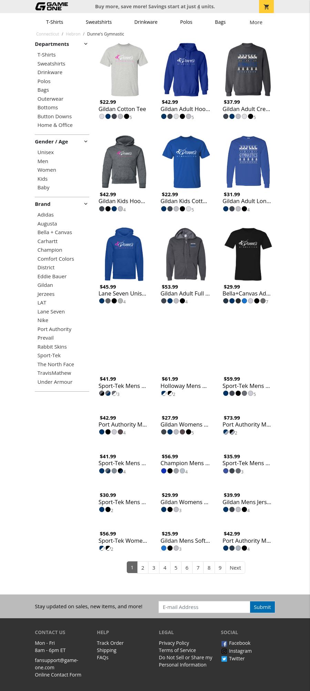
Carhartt (48, 241)
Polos (186, 22)
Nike (43, 320)
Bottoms (48, 107)
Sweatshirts (99, 22)
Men (43, 161)
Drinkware (146, 22)
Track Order (110, 643)
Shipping (106, 650)
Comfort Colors (56, 259)
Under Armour (55, 382)
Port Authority (54, 329)
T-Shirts (54, 22)
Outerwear (50, 99)
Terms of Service (177, 650)
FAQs (102, 657)
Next (235, 567)
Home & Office (55, 125)
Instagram (236, 651)
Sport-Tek (49, 355)
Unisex (46, 152)
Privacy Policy (174, 643)
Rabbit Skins (52, 347)
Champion (50, 250)
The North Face (56, 364)
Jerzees (46, 294)
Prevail (46, 338)
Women (47, 170)
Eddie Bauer (52, 276)
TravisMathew (54, 373)
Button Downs (55, 116)
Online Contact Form (58, 674)
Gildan (45, 285)
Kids (43, 179)
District (46, 267)
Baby (44, 187)
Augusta (47, 224)
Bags (220, 22)
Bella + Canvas (55, 232)
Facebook (235, 643)
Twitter (233, 658)
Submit (262, 606)
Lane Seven (51, 311)
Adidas (46, 215)
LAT (42, 303)
